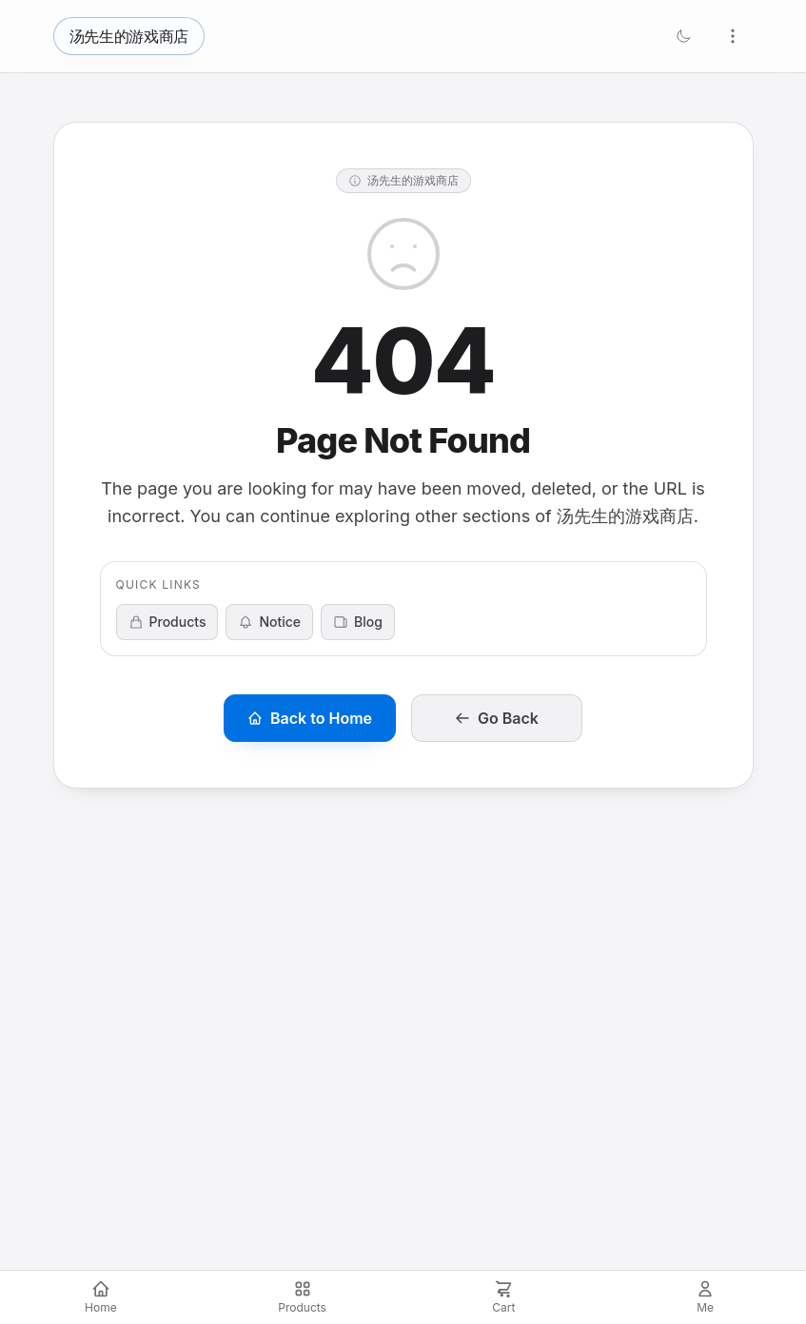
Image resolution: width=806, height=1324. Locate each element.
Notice (269, 621)
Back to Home (309, 718)
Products (167, 621)
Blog (358, 621)
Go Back (497, 718)
